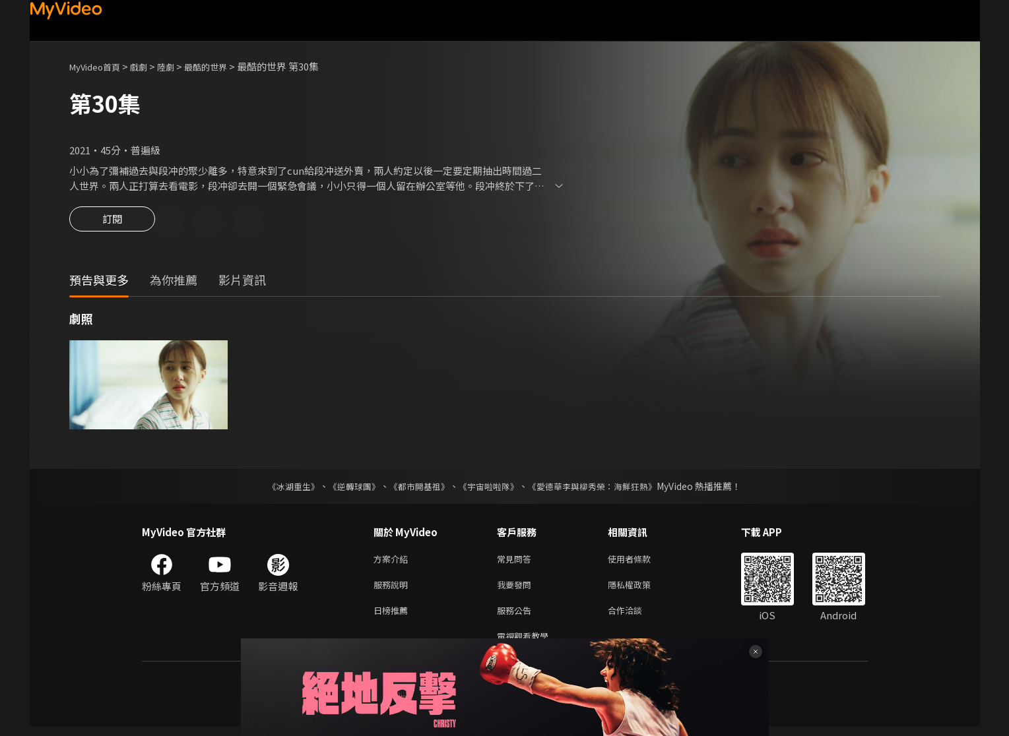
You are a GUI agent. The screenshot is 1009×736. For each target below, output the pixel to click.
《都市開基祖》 (416, 488)
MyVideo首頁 (99, 66)
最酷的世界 (223, 66)
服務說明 (393, 589)
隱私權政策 (640, 589)
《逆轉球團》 (347, 488)
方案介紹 (393, 561)
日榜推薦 (393, 617)
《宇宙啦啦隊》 (490, 488)
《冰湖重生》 (282, 488)
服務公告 (517, 617)
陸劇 (179, 66)
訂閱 (112, 222)
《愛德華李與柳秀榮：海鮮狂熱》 (601, 488)
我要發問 (517, 589)
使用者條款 (640, 561)
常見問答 (517, 561)
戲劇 (149, 66)
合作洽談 (635, 617)
